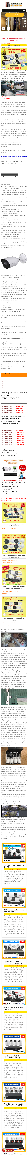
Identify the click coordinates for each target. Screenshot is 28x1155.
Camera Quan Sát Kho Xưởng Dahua (14, 619)
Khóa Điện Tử (14, 15)
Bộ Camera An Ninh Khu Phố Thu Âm (14, 911)
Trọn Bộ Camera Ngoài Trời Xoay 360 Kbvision (13, 1105)
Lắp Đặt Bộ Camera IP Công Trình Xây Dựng (13, 962)
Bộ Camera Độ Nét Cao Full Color (13, 1009)
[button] (8, 28)
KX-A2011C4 (8, 247)
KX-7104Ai (15, 161)
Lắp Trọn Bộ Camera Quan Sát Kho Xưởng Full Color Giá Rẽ (14, 588)
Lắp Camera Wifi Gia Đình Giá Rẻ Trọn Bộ (12, 1057)
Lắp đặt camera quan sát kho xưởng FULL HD (14, 525)
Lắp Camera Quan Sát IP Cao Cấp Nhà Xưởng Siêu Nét (14, 556)
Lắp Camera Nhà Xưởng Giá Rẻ (14, 866)
